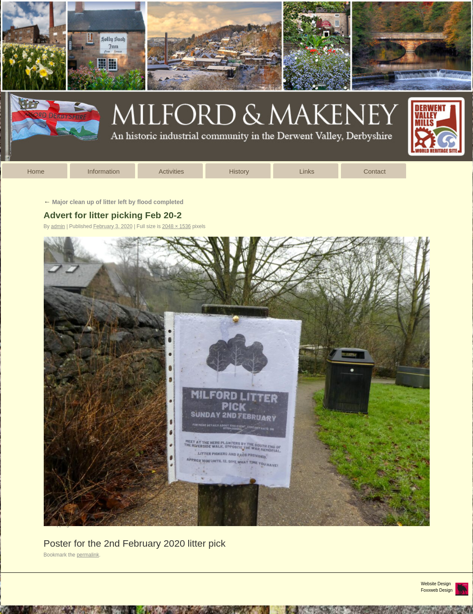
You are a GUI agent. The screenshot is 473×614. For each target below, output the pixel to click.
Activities (171, 171)
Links (306, 171)
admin (58, 226)
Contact (375, 171)
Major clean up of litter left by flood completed (114, 202)
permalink (88, 555)
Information (103, 171)
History (239, 171)
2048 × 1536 (176, 226)
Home (35, 171)
